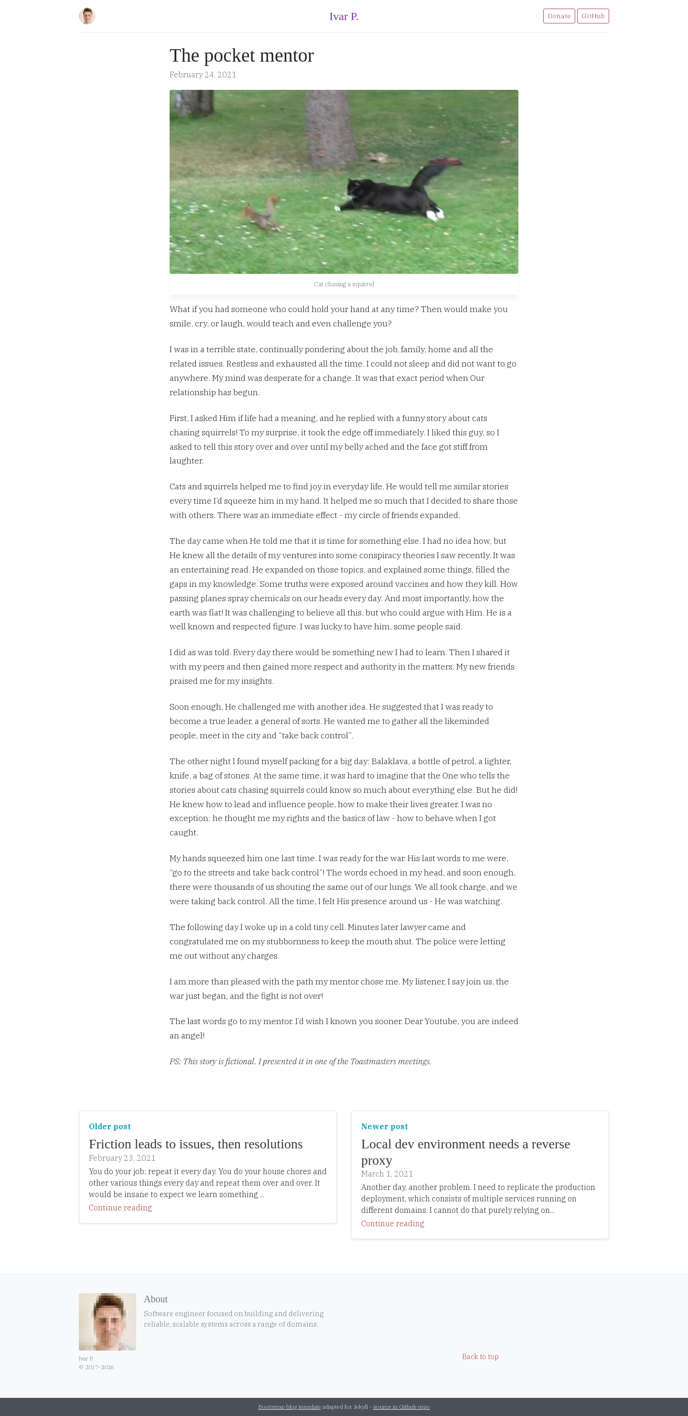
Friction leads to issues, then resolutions (196, 1143)
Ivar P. (343, 16)
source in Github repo (401, 1406)
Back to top (480, 1356)
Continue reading (120, 1207)
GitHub (593, 15)
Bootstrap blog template (289, 1406)
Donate (559, 15)
